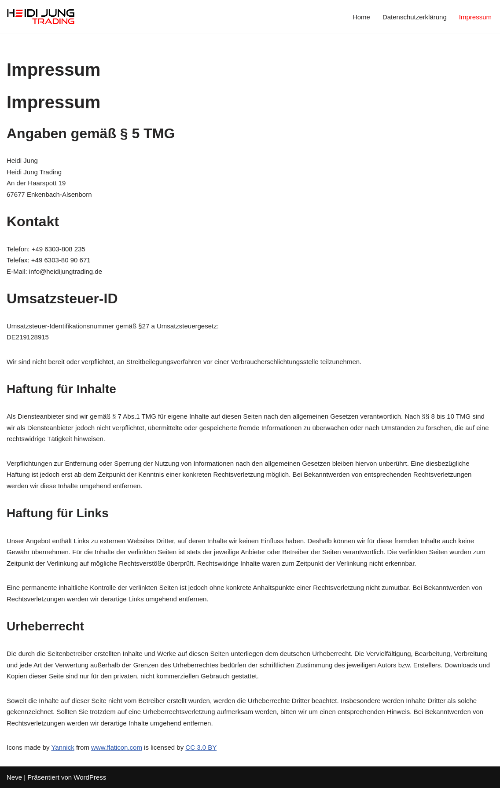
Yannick (62, 747)
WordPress (90, 777)
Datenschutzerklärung (414, 17)
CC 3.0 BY (201, 747)
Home (361, 17)
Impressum (475, 17)
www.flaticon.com (116, 747)
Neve (14, 777)
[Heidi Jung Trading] (41, 17)
